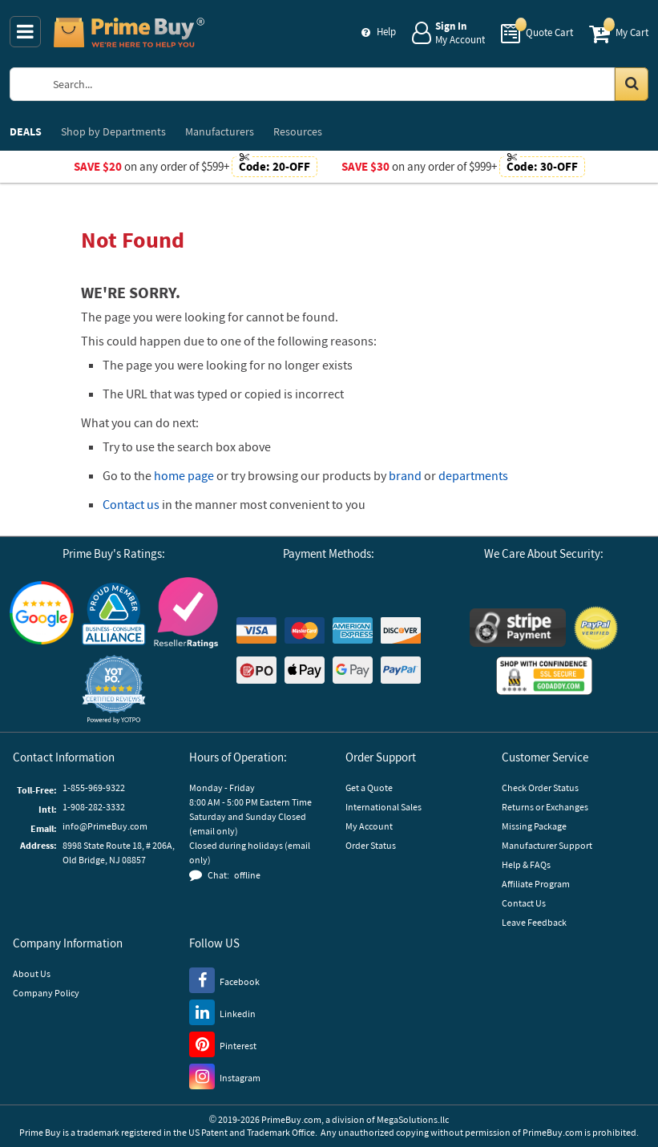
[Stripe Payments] (518, 627)
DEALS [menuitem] (26, 131)
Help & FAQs (526, 864)
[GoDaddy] (544, 675)
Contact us (131, 504)
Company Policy (46, 993)
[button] (114, 689)
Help (386, 31)
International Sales (383, 807)
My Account (369, 826)
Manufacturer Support (547, 845)
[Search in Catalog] (631, 84)
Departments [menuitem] (113, 131)
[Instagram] (224, 1075)
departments (473, 475)
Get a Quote (369, 787)
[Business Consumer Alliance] (114, 613)
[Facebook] (224, 979)
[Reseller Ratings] (186, 612)
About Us (31, 973)
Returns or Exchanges (545, 807)
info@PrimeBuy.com (105, 826)
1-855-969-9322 (94, 787)
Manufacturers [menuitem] (219, 131)
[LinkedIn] (222, 1011)
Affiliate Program (536, 884)
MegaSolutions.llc (413, 1119)
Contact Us (524, 903)
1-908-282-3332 (94, 807)
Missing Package (534, 826)
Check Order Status (540, 787)
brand (405, 475)
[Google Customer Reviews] (42, 612)
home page (184, 475)
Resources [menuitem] (297, 131)
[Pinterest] (222, 1043)
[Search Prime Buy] (343, 84)
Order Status (370, 845)
